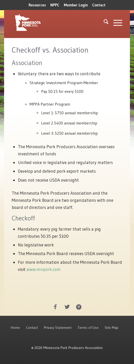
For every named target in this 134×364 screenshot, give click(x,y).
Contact (98, 5)
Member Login (76, 5)
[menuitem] (37, 5)
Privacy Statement (57, 327)
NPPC (54, 5)
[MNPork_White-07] (45, 22)
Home (15, 327)
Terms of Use (88, 327)
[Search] (103, 22)
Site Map (111, 327)
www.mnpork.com (43, 269)
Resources (37, 5)
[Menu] (115, 22)
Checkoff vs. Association (50, 50)
